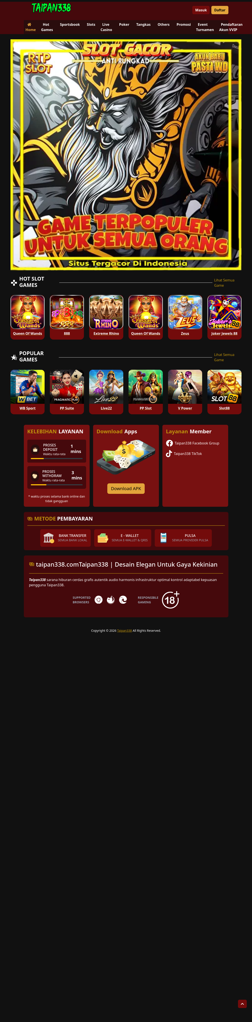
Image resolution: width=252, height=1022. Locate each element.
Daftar (219, 10)
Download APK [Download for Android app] (126, 488)
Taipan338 (124, 630)
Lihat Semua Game (224, 283)
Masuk (201, 10)
